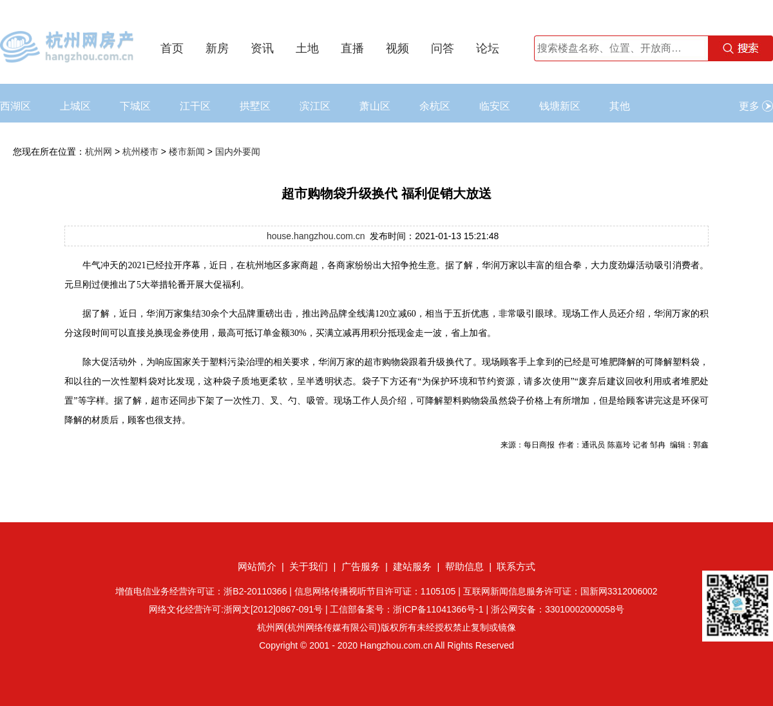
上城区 (75, 106)
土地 (307, 48)
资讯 (262, 48)
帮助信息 (464, 566)
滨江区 (315, 106)
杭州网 (98, 151)
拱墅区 (255, 106)
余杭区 (434, 106)
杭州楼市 (140, 151)
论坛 (487, 48)
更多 (756, 106)
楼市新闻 (187, 151)
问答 (442, 48)
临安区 (494, 106)
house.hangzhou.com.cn (316, 236)
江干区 (195, 106)
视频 (397, 48)
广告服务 (360, 566)
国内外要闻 (237, 151)
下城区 (135, 106)
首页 (172, 48)
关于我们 (308, 566)
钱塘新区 (559, 106)
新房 (217, 48)
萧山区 (374, 106)
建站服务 (412, 566)
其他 (619, 106)
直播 (352, 48)
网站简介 (257, 566)
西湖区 (15, 106)
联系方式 (516, 566)
